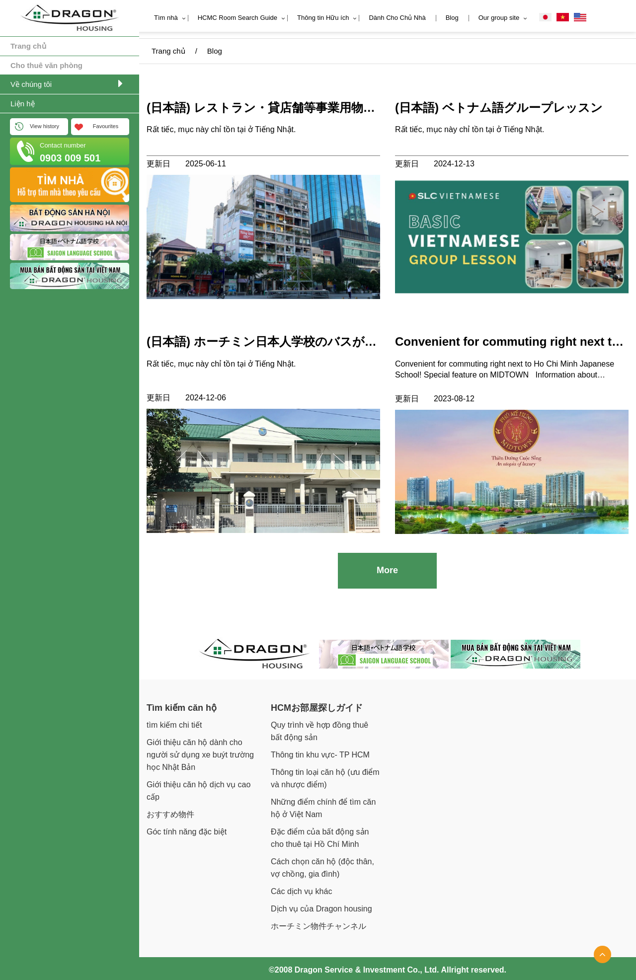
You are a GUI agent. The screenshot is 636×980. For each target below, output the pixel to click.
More (387, 567)
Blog (452, 17)
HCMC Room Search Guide (237, 17)
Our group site (498, 17)
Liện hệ (22, 103)
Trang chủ (28, 46)
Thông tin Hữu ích (323, 17)
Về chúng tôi (31, 84)
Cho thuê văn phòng (46, 65)
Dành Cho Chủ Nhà (397, 17)
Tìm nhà (166, 17)
